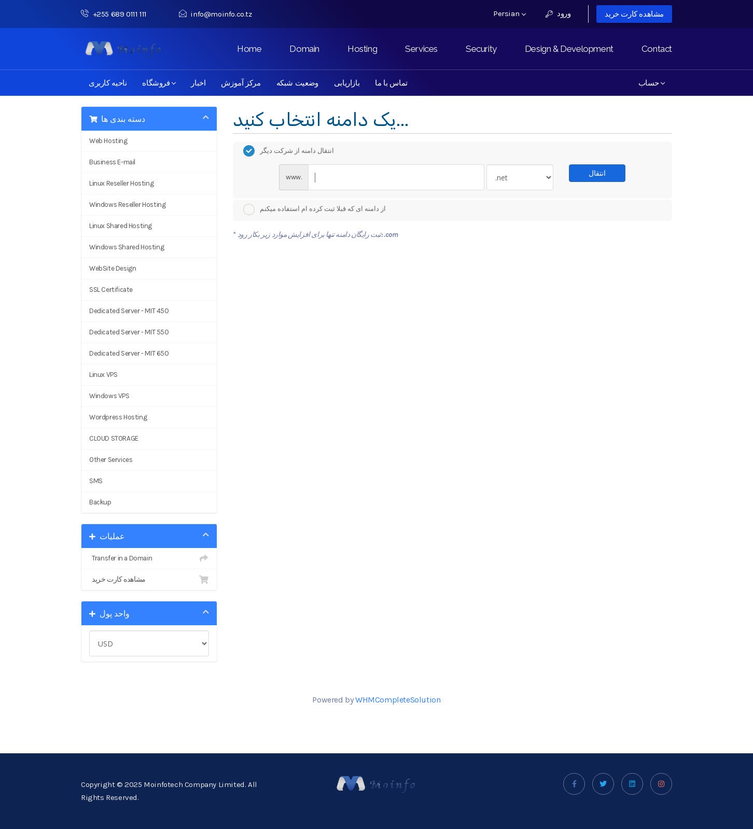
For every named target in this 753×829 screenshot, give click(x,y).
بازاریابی (346, 82)
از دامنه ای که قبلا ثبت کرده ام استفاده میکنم (314, 209)
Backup (100, 502)
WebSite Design (112, 268)
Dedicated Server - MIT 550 (129, 332)
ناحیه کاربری (108, 82)
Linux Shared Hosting (120, 226)
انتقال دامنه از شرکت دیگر (288, 151)
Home (249, 49)
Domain (304, 49)
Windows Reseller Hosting (127, 204)
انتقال (597, 173)
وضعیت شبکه (297, 82)
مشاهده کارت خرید (634, 14)
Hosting (362, 49)
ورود (558, 13)
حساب (651, 82)
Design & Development (569, 49)
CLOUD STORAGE (113, 438)
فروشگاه (159, 82)
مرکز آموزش (240, 82)
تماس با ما (391, 82)
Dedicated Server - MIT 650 (129, 353)
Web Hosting (108, 141)
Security (481, 49)
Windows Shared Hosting (126, 247)
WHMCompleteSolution (397, 700)
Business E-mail (112, 162)
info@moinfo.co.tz (215, 14)
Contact (657, 49)
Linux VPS (103, 374)
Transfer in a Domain (149, 558)
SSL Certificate (111, 289)
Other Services (110, 459)
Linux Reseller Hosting (121, 183)
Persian (509, 13)
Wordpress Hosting (118, 417)
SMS (96, 481)
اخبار (198, 82)
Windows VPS (109, 396)
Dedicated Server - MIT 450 (129, 311)
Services (421, 49)
